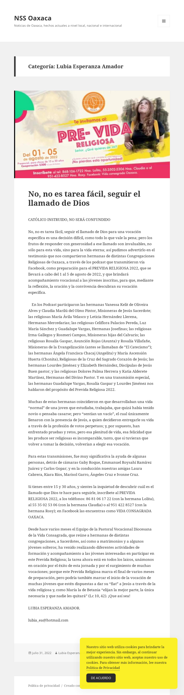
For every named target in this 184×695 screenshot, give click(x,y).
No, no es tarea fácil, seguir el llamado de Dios (84, 198)
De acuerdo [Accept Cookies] (101, 679)
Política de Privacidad (103, 669)
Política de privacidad (44, 686)
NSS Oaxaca (33, 18)
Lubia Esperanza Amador (76, 653)
